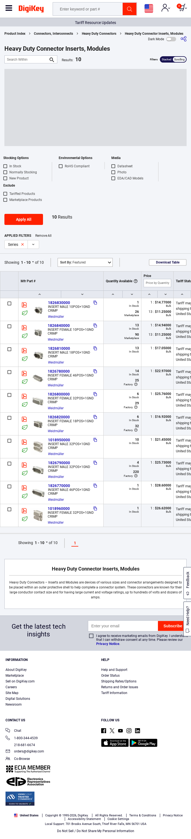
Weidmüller (56, 317)
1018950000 (59, 440)
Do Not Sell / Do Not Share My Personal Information (95, 831)
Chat (13, 731)
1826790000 (59, 463)
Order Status (110, 675)
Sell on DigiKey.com (20, 681)
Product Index (14, 34)
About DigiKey (16, 670)
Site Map (12, 693)
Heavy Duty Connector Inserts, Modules (154, 34)
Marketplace (15, 675)
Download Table (167, 262)
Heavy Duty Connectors (99, 34)
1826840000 (59, 325)
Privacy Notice (107, 644)
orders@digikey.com (25, 751)
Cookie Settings (118, 819)
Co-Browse (18, 759)
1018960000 (59, 508)
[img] (31, 10)
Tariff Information (114, 693)
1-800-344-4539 (22, 738)
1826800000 (59, 394)
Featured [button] (73, 262)
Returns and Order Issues (119, 687)
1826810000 (59, 348)
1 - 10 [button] (26, 262)
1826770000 (59, 485)
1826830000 (59, 302)
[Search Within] (26, 59)
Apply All (23, 219)
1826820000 (59, 417)
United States (26, 815)
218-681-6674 (20, 745)
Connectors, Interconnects (53, 34)
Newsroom (14, 704)
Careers (11, 687)
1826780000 (59, 371)
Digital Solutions (18, 699)
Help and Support (114, 670)
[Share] (184, 39)
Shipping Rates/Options (118, 681)
